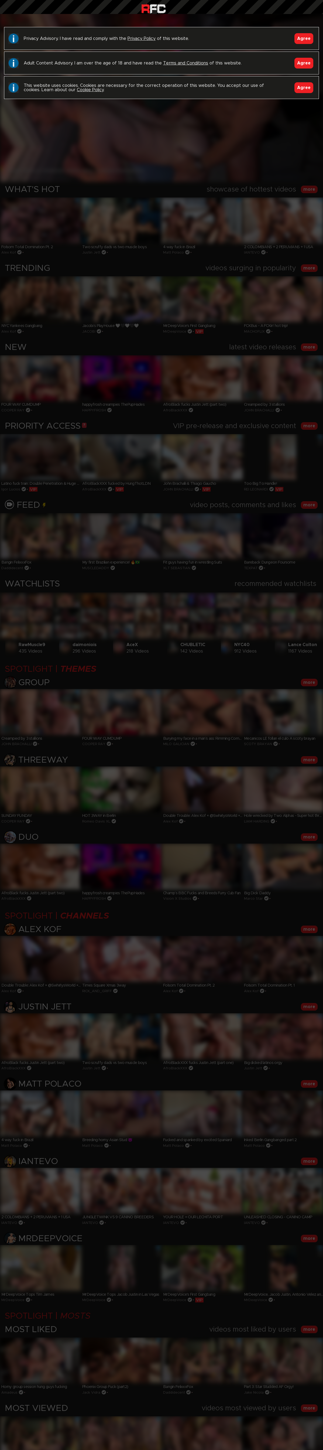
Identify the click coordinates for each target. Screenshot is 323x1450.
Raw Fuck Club (153, 8)
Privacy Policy (142, 38)
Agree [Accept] (304, 38)
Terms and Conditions (185, 63)
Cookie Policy (90, 90)
